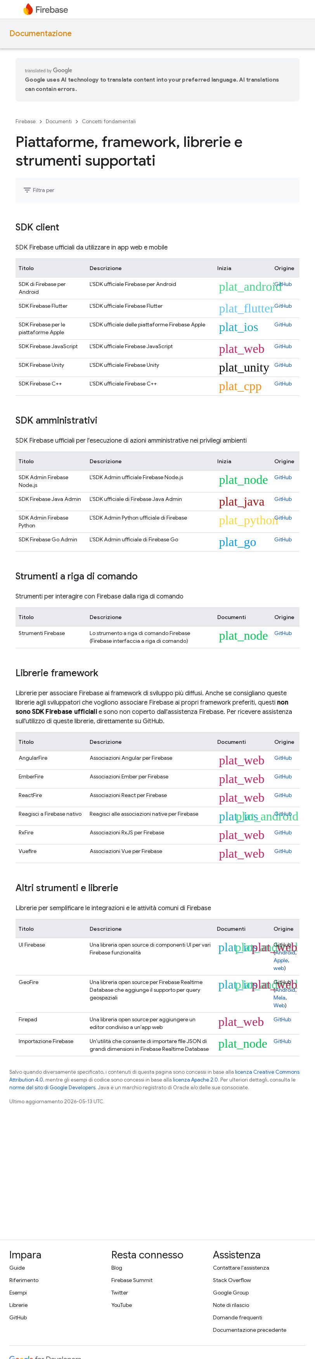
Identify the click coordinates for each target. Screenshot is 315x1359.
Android (285, 952)
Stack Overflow (232, 1280)
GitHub (283, 284)
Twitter (119, 1292)
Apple (280, 960)
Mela (279, 997)
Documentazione (40, 33)
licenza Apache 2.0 (195, 1079)
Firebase (26, 121)
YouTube (121, 1304)
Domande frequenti (237, 1317)
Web (279, 1005)
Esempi (18, 1292)
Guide (17, 1267)
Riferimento (23, 1280)
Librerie (18, 1304)
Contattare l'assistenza (241, 1267)
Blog (116, 1267)
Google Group (231, 1292)
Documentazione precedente (249, 1329)
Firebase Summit (131, 1280)
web (278, 968)
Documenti (59, 121)
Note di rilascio (231, 1304)
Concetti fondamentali (109, 121)
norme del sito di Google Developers (52, 1087)
